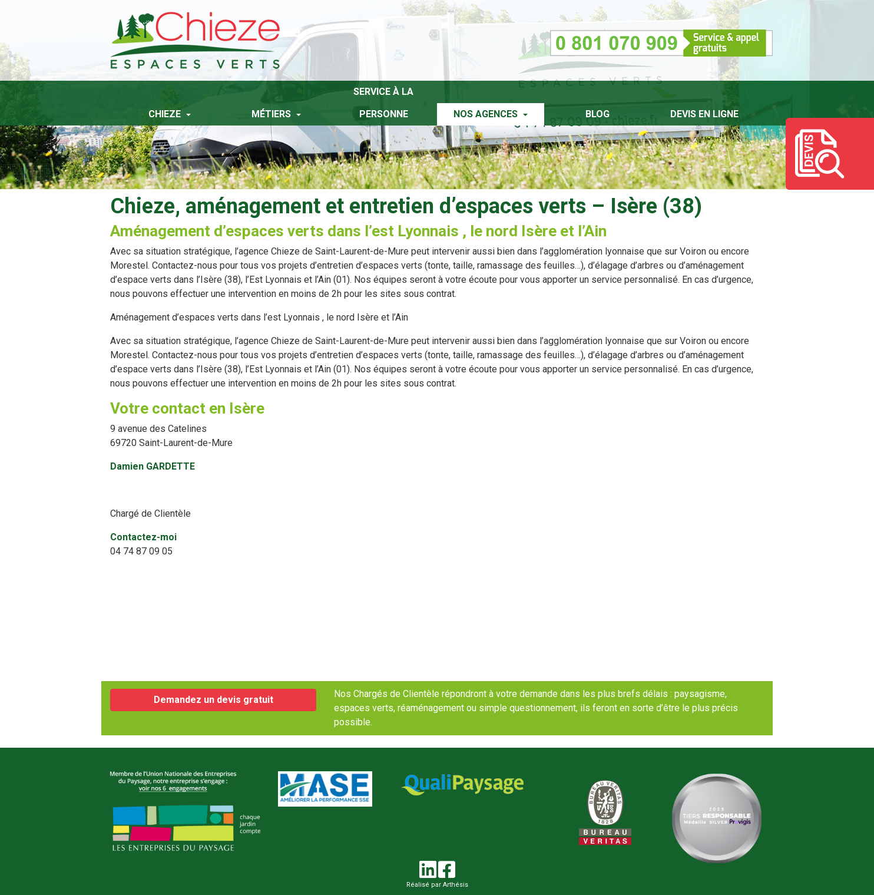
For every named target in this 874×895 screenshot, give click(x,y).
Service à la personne (383, 103)
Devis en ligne (704, 114)
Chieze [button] (165, 114)
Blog (597, 114)
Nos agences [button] (486, 114)
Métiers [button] (272, 114)
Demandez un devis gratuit (213, 699)
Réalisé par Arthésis (437, 885)
